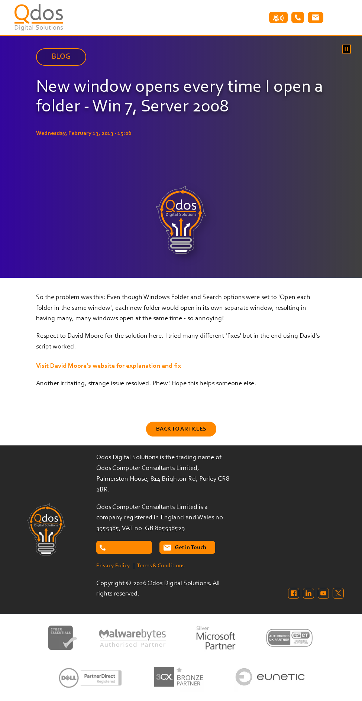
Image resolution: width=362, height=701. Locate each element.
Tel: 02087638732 (297, 17)
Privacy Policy (113, 566)
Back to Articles (181, 429)
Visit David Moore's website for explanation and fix (108, 366)
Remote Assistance (278, 17)
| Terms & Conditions (158, 566)
